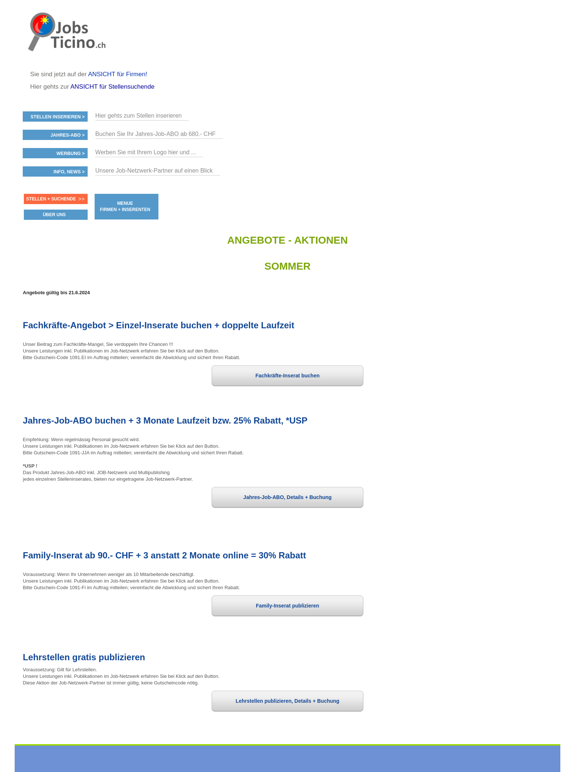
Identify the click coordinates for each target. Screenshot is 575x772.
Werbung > (70, 153)
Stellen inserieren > (57, 116)
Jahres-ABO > (67, 135)
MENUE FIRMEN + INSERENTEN (125, 206)
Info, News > (69, 171)
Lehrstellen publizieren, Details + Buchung (288, 701)
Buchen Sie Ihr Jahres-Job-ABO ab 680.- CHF (155, 134)
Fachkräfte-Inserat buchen (287, 375)
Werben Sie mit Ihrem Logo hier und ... (145, 152)
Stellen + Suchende (51, 199)
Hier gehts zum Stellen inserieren (138, 115)
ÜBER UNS (54, 214)
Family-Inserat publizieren (287, 606)
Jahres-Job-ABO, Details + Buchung (287, 497)
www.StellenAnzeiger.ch (67, 38)
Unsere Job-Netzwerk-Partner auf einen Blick (154, 170)
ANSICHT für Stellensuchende (112, 86)
